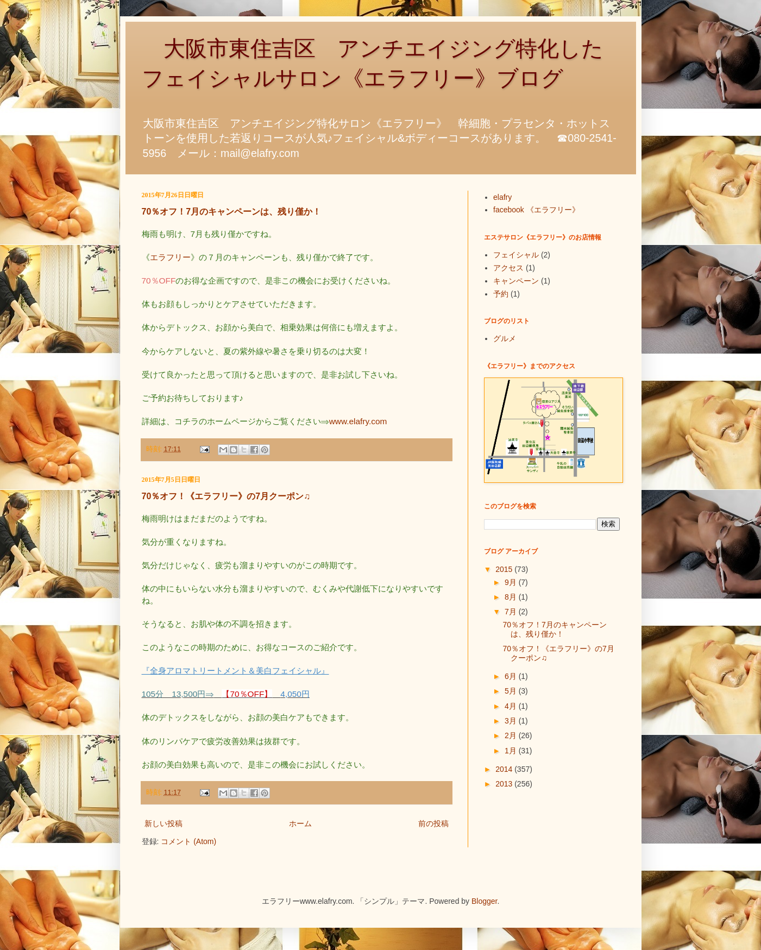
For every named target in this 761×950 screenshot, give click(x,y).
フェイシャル (516, 254)
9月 (512, 582)
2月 (512, 735)
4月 (512, 706)
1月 (512, 750)
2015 (504, 569)
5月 (512, 691)
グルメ (504, 338)
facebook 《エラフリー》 (536, 209)
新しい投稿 (163, 823)
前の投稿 (433, 823)
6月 (512, 676)
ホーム (300, 823)
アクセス (508, 267)
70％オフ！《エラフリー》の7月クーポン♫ (226, 496)
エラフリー (170, 257)
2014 (504, 769)
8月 (512, 597)
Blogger (484, 901)
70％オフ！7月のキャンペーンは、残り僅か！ (232, 211)
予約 (500, 294)
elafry (502, 197)
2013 (504, 783)
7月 (512, 611)
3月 (512, 720)
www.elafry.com (358, 421)
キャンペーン (516, 280)
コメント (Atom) (188, 841)
